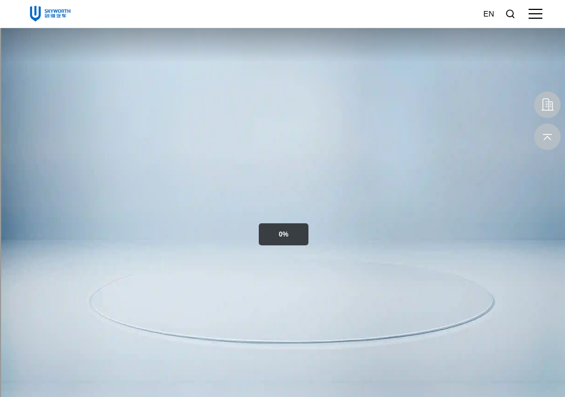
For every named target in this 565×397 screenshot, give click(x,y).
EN (488, 13)
